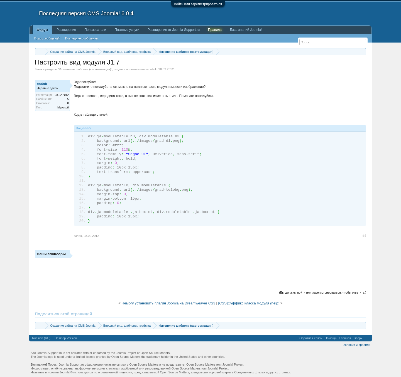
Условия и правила (356, 344)
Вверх (358, 338)
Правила (215, 30)
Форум (42, 30)
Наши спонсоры (51, 254)
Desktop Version (66, 338)
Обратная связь (310, 338)
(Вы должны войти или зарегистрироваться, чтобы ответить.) (322, 292)
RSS (367, 338)
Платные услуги (126, 30)
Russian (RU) (41, 338)
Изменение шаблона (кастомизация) (85, 69)
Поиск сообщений (47, 38)
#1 (364, 236)
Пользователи (95, 30)
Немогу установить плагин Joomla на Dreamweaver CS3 (168, 303)
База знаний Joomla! (246, 30)
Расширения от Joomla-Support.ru (174, 30)
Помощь (331, 338)
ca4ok (152, 69)
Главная (345, 338)
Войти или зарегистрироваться (198, 4)
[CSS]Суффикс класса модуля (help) (249, 303)
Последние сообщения (81, 38)
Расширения (66, 30)
